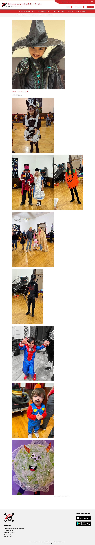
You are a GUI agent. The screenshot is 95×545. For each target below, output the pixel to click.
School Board (81, 11)
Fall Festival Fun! (50, 15)
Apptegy (50, 543)
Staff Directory (58, 11)
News (40, 15)
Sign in (90, 7)
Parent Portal (86, 2)
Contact (70, 11)
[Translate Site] (79, 7)
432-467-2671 (7, 534)
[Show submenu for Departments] (42, 11)
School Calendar (65, 2)
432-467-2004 (8, 536)
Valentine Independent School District (25, 15)
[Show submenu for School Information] (26, 11)
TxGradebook (76, 2)
